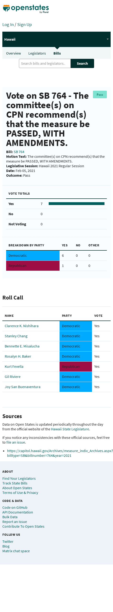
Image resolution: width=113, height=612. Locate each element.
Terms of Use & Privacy (20, 492)
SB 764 (19, 151)
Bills (57, 53)
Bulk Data (9, 516)
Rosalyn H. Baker (18, 356)
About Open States (17, 487)
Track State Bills (14, 483)
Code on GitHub (14, 507)
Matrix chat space (16, 550)
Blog (5, 546)
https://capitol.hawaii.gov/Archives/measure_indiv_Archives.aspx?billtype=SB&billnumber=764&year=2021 (60, 453)
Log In (8, 24)
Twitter (7, 541)
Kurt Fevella (14, 366)
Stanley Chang (16, 336)
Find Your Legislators (19, 478)
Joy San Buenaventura (22, 386)
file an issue (15, 442)
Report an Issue (14, 521)
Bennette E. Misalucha (22, 346)
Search (82, 63)
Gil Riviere (13, 376)
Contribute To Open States (23, 526)
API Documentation (17, 512)
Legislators (37, 53)
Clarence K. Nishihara (22, 325)
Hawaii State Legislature (70, 429)
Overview (13, 53)
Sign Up (24, 24)
